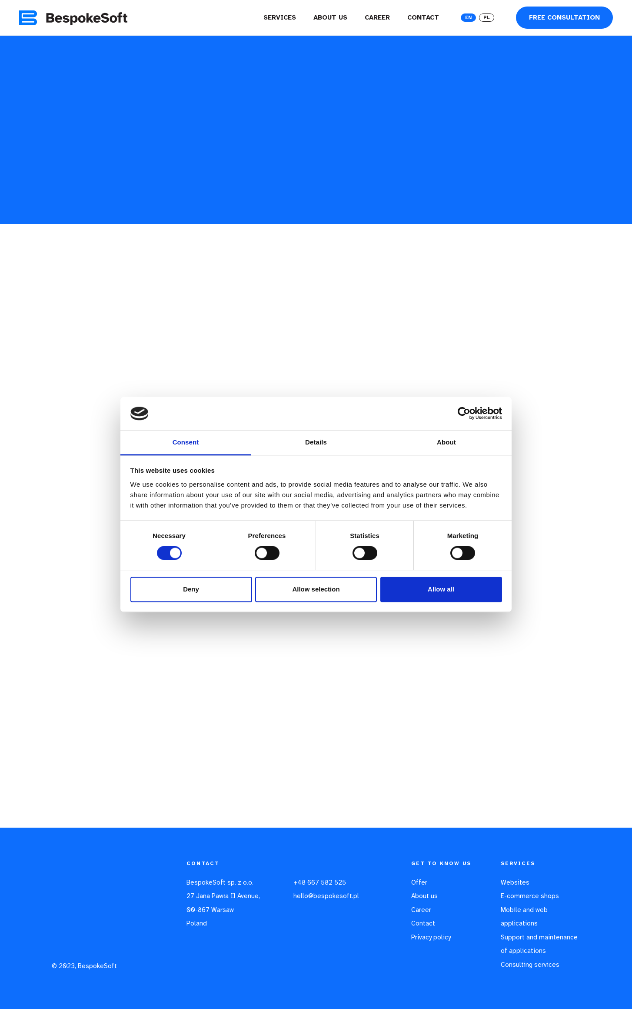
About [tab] (446, 442)
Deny (191, 589)
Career (377, 17)
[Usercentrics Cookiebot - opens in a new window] (464, 413)
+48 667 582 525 (319, 882)
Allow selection (315, 589)
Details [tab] (316, 442)
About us (330, 17)
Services (279, 17)
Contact (423, 17)
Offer (419, 882)
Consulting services (530, 965)
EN (468, 17)
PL (486, 17)
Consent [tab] (186, 442)
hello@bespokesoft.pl (326, 896)
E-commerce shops (530, 896)
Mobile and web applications (524, 917)
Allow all (441, 589)
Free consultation (564, 17)
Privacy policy (431, 937)
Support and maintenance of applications (539, 944)
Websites (515, 882)
